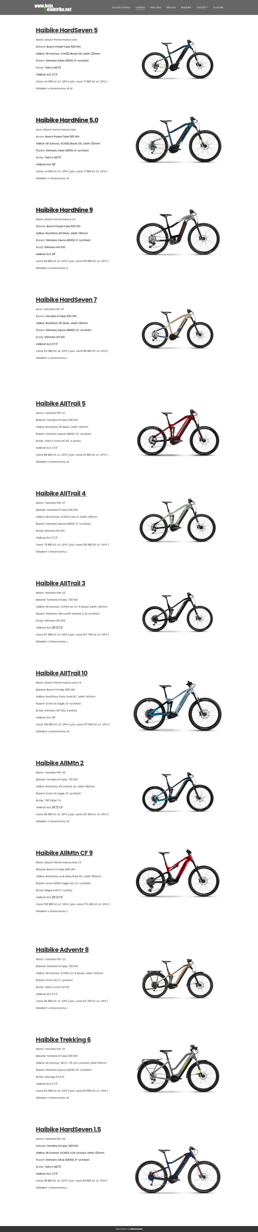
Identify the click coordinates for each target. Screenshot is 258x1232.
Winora (171, 7)
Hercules (155, 7)
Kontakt (219, 7)
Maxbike (186, 7)
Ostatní (201, 7)
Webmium (137, 1229)
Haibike (140, 7)
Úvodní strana (121, 7)
